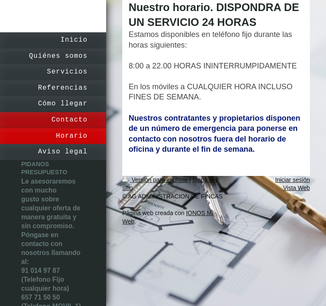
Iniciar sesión (292, 179)
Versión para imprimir (155, 179)
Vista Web (296, 187)
